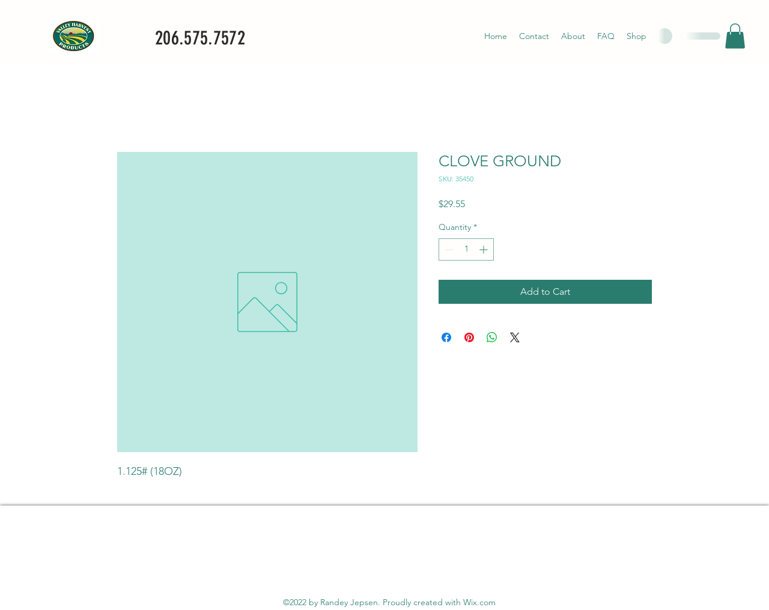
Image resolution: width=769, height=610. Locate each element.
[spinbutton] (466, 249)
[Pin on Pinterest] (469, 337)
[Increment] (484, 249)
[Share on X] (515, 337)
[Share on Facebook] (446, 337)
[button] (735, 36)
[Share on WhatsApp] (492, 337)
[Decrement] (447, 249)
